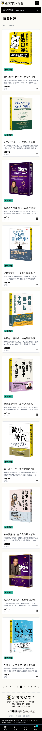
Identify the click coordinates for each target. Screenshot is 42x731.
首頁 (4, 25)
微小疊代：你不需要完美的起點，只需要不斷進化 (20, 470)
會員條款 (11, 716)
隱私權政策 (26, 716)
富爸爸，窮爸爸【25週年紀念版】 (20, 599)
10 (35, 687)
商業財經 (11, 25)
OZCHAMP (23, 722)
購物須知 (18, 716)
